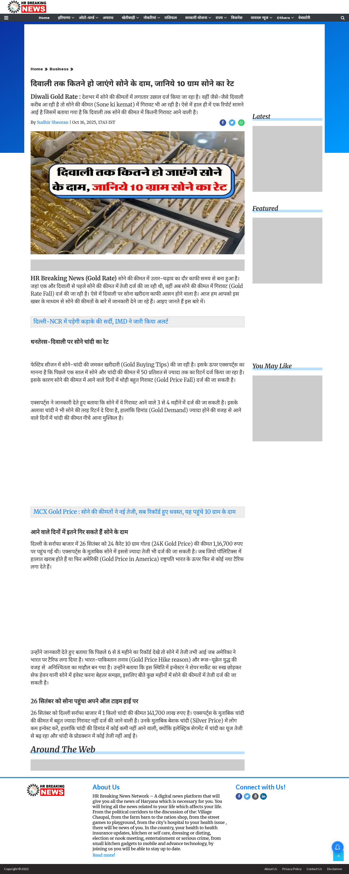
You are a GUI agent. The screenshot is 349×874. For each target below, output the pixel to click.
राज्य (219, 18)
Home (44, 18)
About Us (106, 787)
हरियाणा (64, 18)
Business (59, 68)
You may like (272, 366)
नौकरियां (149, 18)
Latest (261, 117)
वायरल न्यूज (259, 18)
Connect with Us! (261, 787)
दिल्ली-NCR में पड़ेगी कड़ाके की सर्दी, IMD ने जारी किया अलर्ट (100, 321)
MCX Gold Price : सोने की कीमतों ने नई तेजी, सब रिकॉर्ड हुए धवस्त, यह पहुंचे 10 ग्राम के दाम (134, 511)
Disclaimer (334, 869)
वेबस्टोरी (304, 18)
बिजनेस (237, 18)
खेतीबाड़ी (128, 18)
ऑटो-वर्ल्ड (86, 18)
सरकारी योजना (196, 18)
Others (283, 18)
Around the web (63, 749)
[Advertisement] (138, 462)
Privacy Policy (292, 869)
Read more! (104, 855)
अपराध (108, 18)
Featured (265, 208)
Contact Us (314, 869)
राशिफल (170, 18)
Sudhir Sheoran (53, 122)
